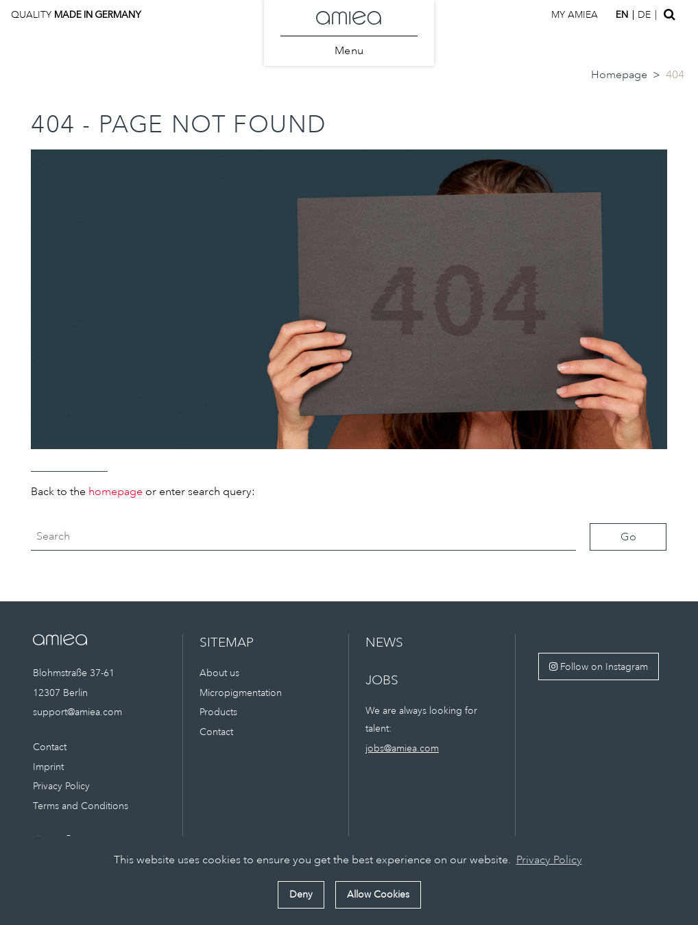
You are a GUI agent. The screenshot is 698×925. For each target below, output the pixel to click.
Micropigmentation (241, 692)
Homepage (619, 75)
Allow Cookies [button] (378, 894)
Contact (50, 747)
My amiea (574, 14)
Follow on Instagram (598, 666)
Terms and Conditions (80, 806)
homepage (115, 491)
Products (218, 712)
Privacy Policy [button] (549, 860)
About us (219, 672)
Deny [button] (301, 894)
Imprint (48, 766)
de (644, 14)
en (622, 15)
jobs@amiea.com (402, 748)
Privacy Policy (61, 786)
